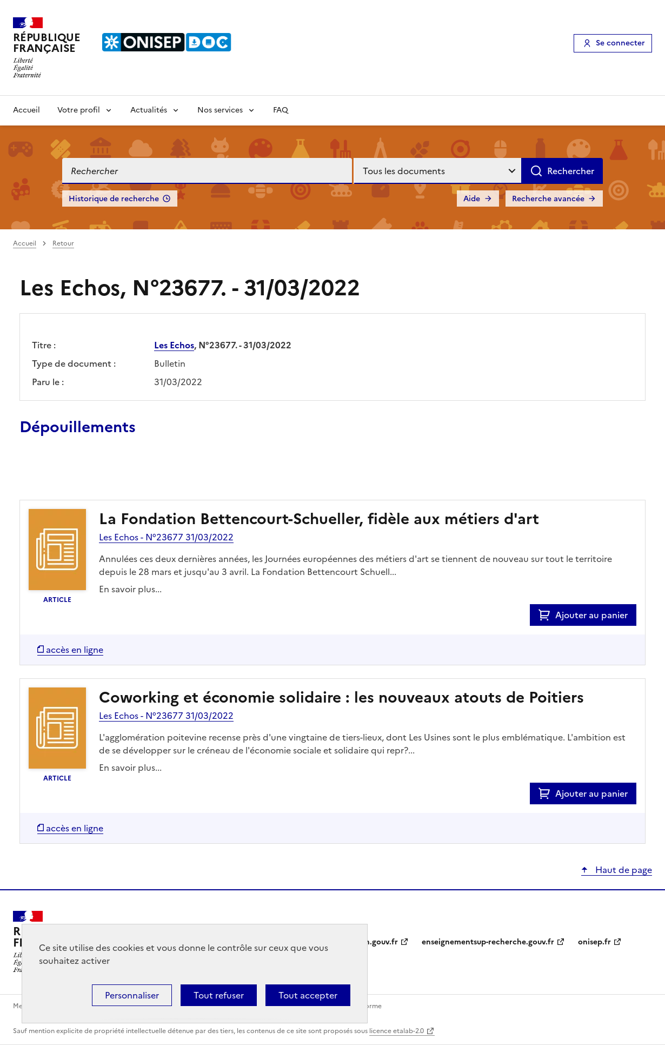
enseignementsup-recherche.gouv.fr (488, 942)
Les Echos (174, 345)
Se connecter (620, 43)
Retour (63, 243)
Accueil (26, 110)
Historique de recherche (114, 198)
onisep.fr (594, 942)
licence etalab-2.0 (396, 1031)
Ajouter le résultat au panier (90, 474)
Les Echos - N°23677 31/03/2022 (166, 537)
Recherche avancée (548, 198)
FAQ (280, 110)
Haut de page (622, 869)
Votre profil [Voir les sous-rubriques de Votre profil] (78, 110)
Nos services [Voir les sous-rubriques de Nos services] (220, 110)
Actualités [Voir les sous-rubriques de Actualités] (148, 110)
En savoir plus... (130, 589)
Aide (471, 198)
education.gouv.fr (365, 942)
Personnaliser (132, 995)
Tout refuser (219, 995)
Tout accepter (307, 995)
